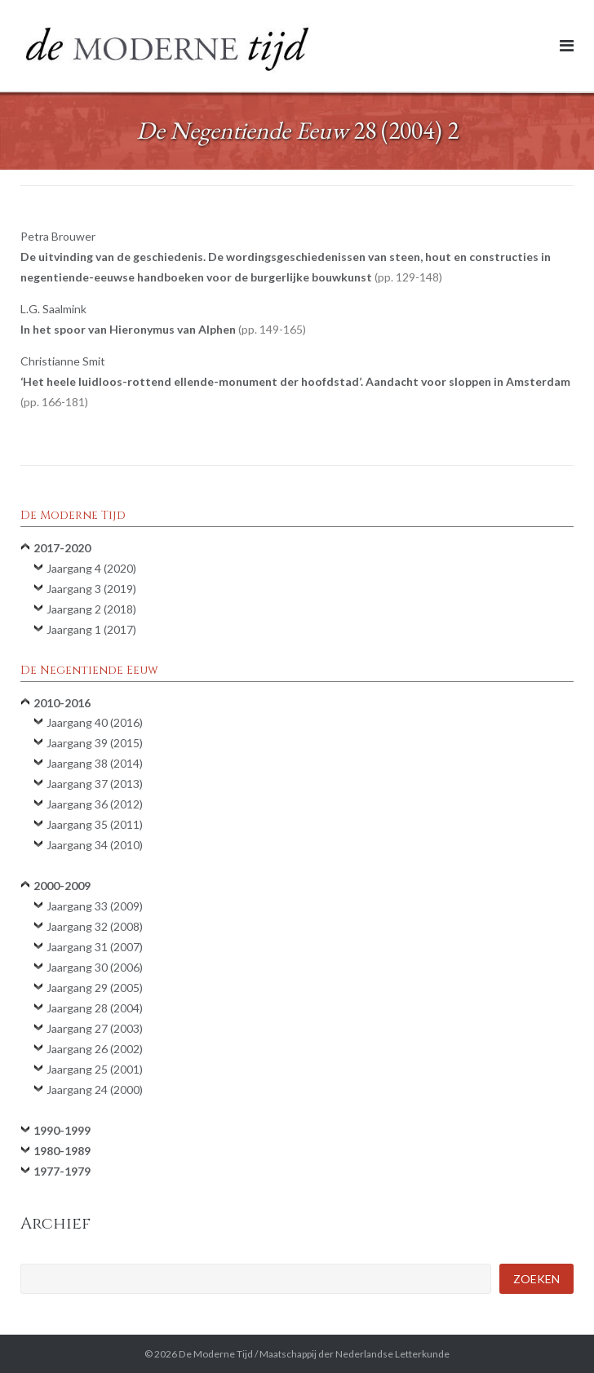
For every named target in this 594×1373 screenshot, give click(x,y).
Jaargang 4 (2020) (91, 568)
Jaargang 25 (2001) (95, 1069)
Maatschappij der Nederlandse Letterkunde (354, 1354)
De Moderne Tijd (216, 1354)
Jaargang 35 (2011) (95, 824)
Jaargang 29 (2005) (95, 987)
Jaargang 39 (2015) (95, 743)
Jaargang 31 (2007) (95, 947)
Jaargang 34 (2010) (95, 845)
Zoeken (536, 1279)
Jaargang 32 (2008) (95, 926)
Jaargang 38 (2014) (95, 763)
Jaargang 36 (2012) (95, 804)
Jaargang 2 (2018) (91, 609)
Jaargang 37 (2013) (95, 784)
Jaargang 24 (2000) (95, 1089)
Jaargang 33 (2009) (95, 906)
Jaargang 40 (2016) (95, 722)
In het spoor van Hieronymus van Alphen (163, 329)
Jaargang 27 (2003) (95, 1028)
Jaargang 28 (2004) (95, 1008)
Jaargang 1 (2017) (91, 629)
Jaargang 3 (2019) (91, 589)
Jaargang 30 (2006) (95, 967)
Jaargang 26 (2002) (95, 1049)
